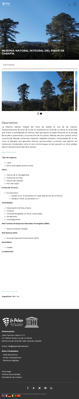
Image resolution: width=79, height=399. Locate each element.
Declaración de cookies (12, 377)
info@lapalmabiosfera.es (17, 346)
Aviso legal (6, 371)
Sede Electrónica (10, 355)
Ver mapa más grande (10, 291)
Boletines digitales (11, 360)
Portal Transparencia (12, 358)
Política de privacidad (11, 374)
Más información (9, 152)
